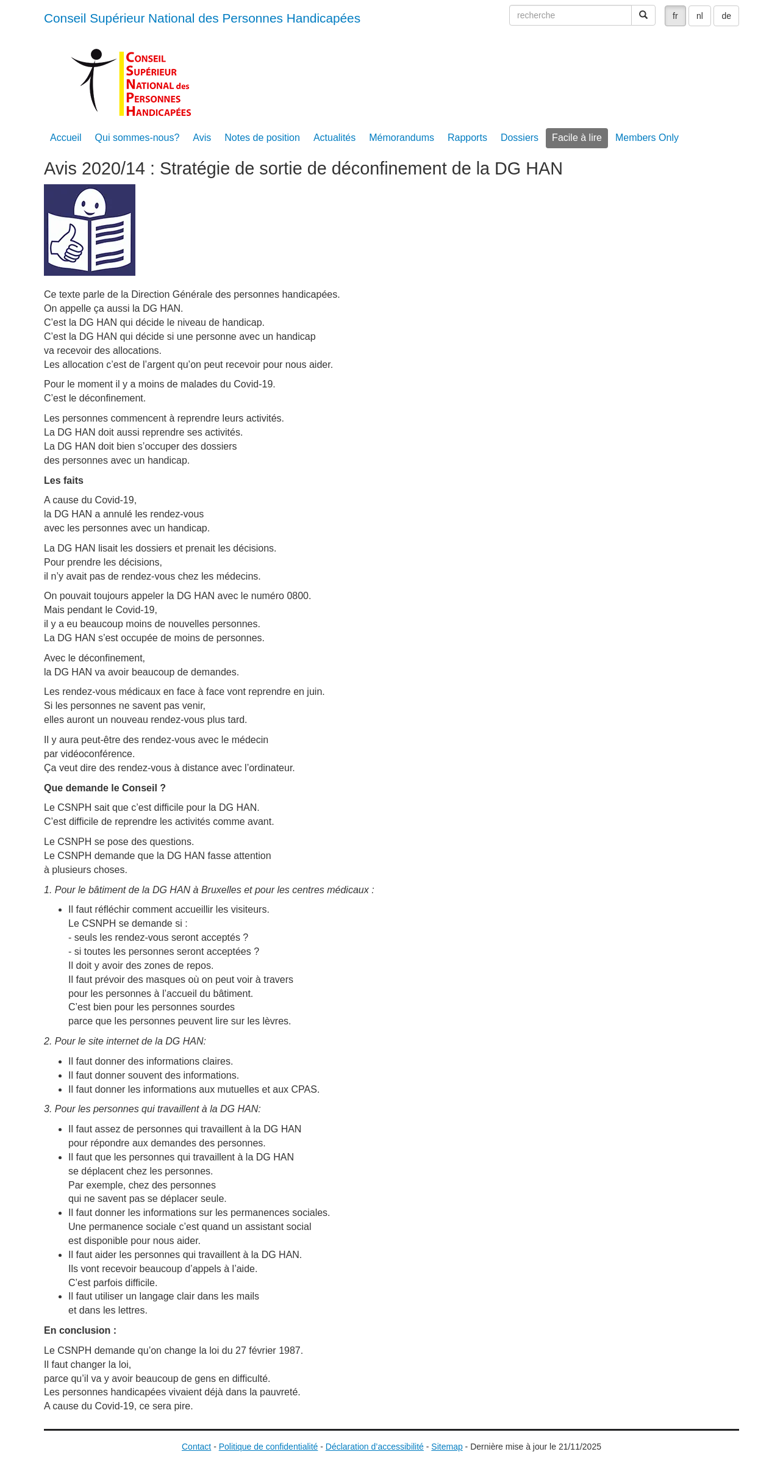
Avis (202, 137)
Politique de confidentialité (268, 1446)
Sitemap (446, 1446)
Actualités (334, 137)
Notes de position (262, 137)
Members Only (647, 137)
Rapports (467, 137)
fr (675, 16)
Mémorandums (401, 137)
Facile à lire (577, 137)
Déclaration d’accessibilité (375, 1446)
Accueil (66, 137)
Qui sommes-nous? (137, 137)
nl (699, 16)
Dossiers (519, 137)
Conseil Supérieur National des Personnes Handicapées (202, 18)
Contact (196, 1446)
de (726, 16)
